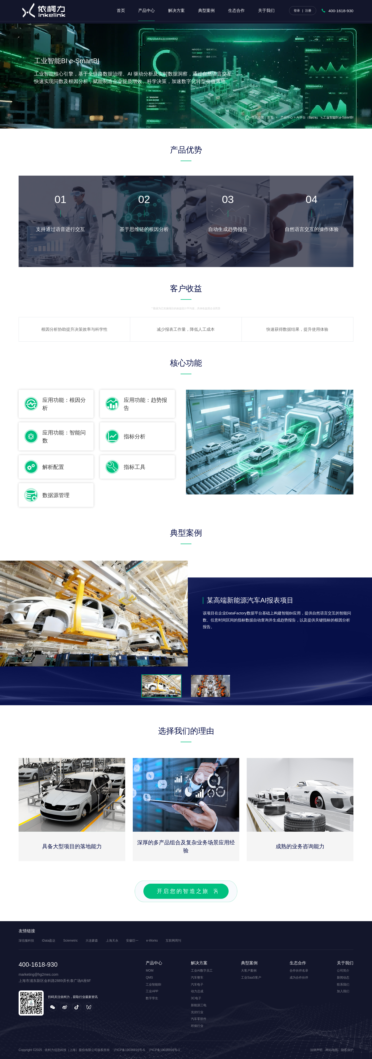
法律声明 (316, 1050)
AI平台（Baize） (308, 117)
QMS (149, 977)
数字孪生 (152, 998)
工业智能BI (153, 984)
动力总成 (197, 991)
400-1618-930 (340, 11)
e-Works (152, 940)
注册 (308, 10)
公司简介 (343, 970)
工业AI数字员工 (201, 970)
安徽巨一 (132, 940)
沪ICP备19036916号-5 (129, 1050)
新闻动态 (343, 977)
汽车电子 (197, 984)
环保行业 (197, 1026)
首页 (121, 10)
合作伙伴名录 (299, 970)
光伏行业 (197, 1012)
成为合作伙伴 (299, 977)
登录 (297, 10)
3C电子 (196, 998)
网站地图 (332, 1050)
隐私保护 (347, 1050)
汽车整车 (197, 977)
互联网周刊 (173, 940)
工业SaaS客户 (251, 977)
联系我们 (343, 984)
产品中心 (287, 117)
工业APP (152, 991)
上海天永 (112, 940)
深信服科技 (26, 940)
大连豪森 (92, 940)
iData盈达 (48, 940)
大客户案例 (249, 970)
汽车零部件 (198, 1019)
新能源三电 (198, 1005)
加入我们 (343, 991)
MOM (149, 970)
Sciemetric (70, 940)
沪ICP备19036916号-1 (164, 1050)
